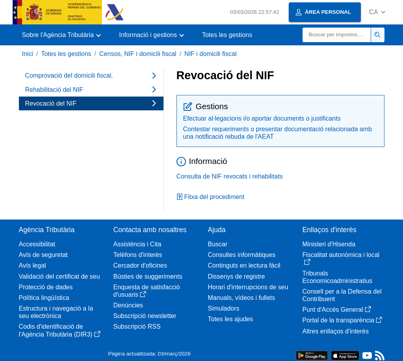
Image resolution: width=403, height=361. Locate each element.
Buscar (218, 244)
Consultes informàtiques (242, 254)
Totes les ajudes (230, 319)
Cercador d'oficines (140, 265)
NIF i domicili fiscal (210, 53)
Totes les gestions (227, 35)
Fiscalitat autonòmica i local (341, 258)
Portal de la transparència (342, 320)
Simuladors (224, 308)
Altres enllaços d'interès (336, 331)
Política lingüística (44, 297)
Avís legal (32, 265)
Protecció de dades (46, 287)
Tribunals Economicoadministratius (338, 277)
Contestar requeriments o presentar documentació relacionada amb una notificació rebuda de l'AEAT (277, 133)
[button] (377, 12)
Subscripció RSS (137, 326)
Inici (27, 53)
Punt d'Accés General (337, 309)
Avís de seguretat (43, 254)
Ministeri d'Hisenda (329, 244)
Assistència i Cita (137, 244)
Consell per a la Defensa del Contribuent (342, 295)
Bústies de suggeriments (147, 276)
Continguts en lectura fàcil (244, 265)
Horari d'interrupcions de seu (248, 287)
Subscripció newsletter (144, 316)
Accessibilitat (37, 244)
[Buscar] (337, 35)
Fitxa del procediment (210, 197)
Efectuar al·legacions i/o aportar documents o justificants (262, 118)
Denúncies (128, 305)
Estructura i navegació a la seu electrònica (56, 312)
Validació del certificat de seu (59, 276)
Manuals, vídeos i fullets (241, 297)
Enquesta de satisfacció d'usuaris (146, 291)
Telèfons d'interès (137, 254)
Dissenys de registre (236, 276)
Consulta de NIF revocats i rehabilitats (229, 176)
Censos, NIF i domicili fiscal (137, 53)
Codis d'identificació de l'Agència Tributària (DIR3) (59, 330)
